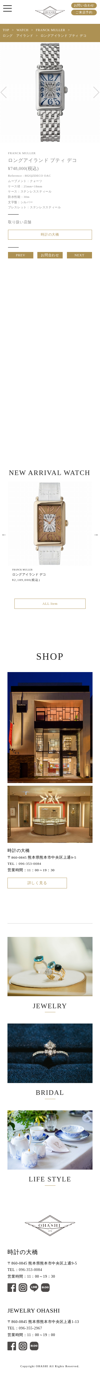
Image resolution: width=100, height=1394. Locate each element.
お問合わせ (50, 258)
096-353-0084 (30, 871)
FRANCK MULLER (50, 30)
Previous (4, 540)
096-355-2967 (30, 1352)
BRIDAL (50, 1075)
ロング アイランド (18, 36)
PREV (20, 258)
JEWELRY (50, 983)
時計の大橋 (50, 235)
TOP (6, 30)
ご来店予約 (84, 12)
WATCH (23, 30)
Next (96, 540)
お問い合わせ (84, 5)
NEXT (79, 258)
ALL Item (50, 609)
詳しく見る (37, 891)
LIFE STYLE (50, 1166)
